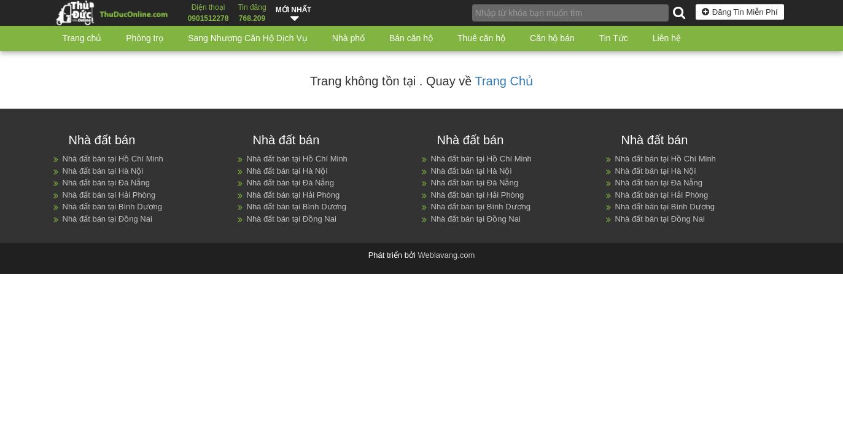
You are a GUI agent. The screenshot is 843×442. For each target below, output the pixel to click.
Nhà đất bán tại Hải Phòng (109, 195)
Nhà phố (348, 38)
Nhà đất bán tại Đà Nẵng (106, 182)
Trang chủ (82, 38)
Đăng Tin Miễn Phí (740, 12)
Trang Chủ (504, 81)
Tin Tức (613, 38)
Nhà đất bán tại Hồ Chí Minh (113, 158)
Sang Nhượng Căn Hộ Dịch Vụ (248, 38)
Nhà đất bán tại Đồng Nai (107, 218)
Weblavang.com (446, 255)
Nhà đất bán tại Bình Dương (113, 206)
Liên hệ (667, 38)
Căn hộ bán (552, 38)
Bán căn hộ (411, 38)
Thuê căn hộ (481, 38)
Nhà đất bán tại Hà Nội (103, 171)
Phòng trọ (144, 38)
